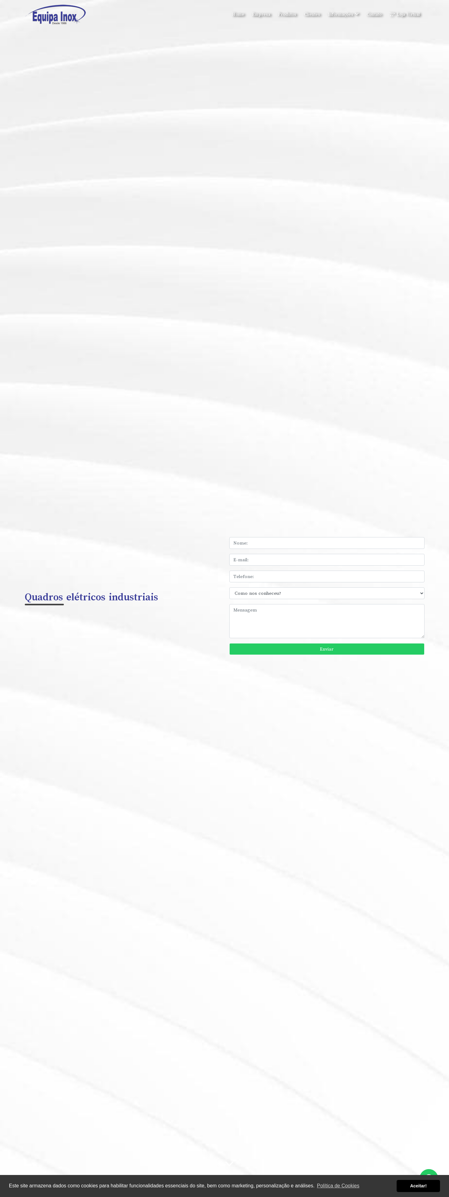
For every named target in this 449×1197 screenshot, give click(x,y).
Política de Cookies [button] (338, 1185)
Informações (343, 14)
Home (238, 14)
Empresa (261, 14)
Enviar (327, 649)
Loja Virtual (404, 14)
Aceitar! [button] (418, 1185)
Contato (374, 14)
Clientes (312, 14)
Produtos (287, 14)
